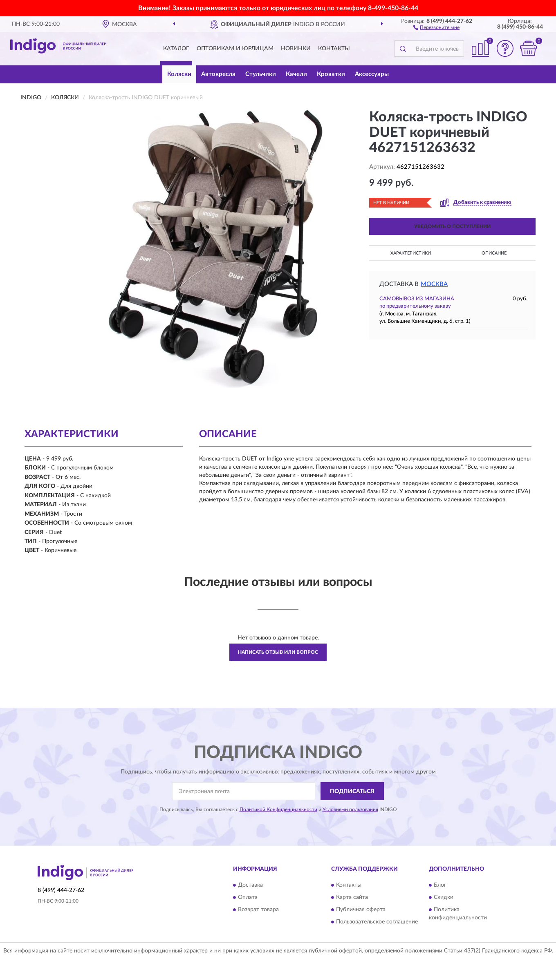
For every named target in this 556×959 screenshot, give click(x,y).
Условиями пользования (350, 809)
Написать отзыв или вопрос (278, 652)
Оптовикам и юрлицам (235, 48)
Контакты (334, 48)
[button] (436, 27)
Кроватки (331, 74)
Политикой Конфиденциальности (278, 809)
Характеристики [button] (410, 253)
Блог (440, 885)
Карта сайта (352, 897)
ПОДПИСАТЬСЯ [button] (352, 791)
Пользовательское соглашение (377, 922)
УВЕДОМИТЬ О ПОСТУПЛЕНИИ (452, 226)
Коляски (179, 74)
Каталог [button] (176, 48)
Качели (296, 74)
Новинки (296, 48)
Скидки (443, 897)
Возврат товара (258, 909)
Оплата (248, 897)
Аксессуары (372, 74)
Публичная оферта (361, 909)
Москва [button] (434, 284)
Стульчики (260, 74)
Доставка (250, 885)
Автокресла (218, 74)
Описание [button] (494, 253)
